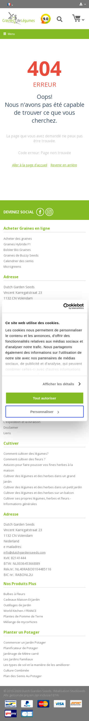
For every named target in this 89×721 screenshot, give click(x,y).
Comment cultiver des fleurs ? (24, 459)
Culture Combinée (16, 670)
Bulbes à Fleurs (14, 594)
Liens (7, 433)
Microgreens (12, 266)
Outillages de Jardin (17, 605)
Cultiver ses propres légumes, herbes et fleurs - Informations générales (37, 501)
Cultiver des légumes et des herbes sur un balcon (39, 493)
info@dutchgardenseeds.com (25, 552)
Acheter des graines (18, 238)
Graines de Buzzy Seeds (21, 255)
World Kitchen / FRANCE (20, 611)
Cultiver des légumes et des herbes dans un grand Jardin (39, 479)
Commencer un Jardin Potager (25, 642)
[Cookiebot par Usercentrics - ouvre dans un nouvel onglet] (64, 306)
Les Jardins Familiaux (18, 659)
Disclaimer (11, 427)
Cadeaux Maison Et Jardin (22, 599)
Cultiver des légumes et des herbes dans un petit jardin (43, 487)
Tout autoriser (44, 398)
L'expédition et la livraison (22, 422)
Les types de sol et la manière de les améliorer (37, 665)
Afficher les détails (58, 384)
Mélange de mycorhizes (20, 622)
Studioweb (77, 691)
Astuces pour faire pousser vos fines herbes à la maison (38, 467)
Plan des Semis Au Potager (23, 676)
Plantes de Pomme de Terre (23, 616)
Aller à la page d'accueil (29, 165)
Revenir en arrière (63, 165)
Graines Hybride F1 (17, 244)
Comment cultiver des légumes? (26, 453)
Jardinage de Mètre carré (21, 654)
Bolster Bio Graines (17, 250)
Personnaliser (44, 412)
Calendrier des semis (19, 261)
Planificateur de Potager (21, 648)
